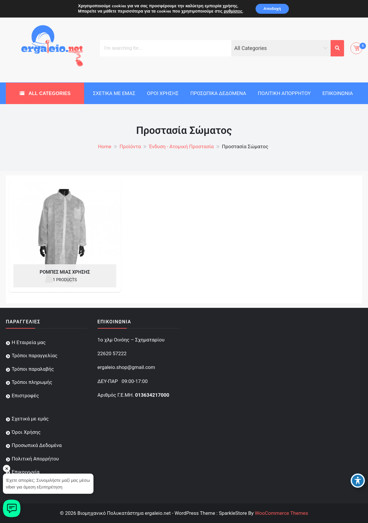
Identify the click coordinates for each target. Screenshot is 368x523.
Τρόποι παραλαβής (33, 369)
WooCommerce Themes (281, 513)
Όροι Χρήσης (162, 93)
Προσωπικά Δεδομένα (218, 93)
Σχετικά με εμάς (114, 93)
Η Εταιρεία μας (29, 342)
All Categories (49, 93)
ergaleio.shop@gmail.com (126, 367)
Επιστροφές (25, 395)
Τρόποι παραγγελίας (35, 355)
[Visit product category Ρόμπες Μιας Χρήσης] (65, 236)
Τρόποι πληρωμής (32, 382)
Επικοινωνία (337, 93)
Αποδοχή (272, 9)
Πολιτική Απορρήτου (284, 93)
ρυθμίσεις (232, 11)
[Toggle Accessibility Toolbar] (358, 481)
